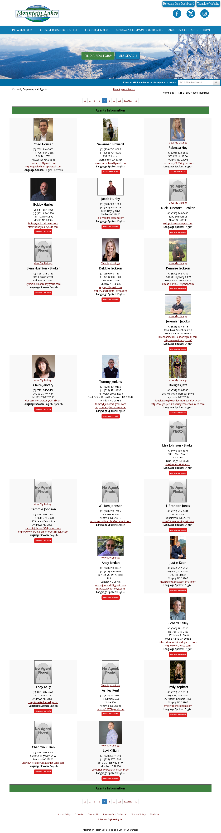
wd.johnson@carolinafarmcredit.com (110, 521)
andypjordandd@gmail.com (110, 585)
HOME (206, 29)
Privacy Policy (139, 814)
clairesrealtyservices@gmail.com (43, 400)
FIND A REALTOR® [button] (23, 29)
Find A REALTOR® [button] (98, 56)
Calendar (79, 814)
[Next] (85, 100)
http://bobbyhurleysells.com (43, 227)
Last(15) (128, 100)
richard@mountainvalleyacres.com (178, 642)
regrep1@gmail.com (110, 287)
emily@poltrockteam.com (178, 705)
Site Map (154, 814)
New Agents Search (124, 89)
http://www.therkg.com (178, 645)
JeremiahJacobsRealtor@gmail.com (178, 336)
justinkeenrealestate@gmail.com (178, 581)
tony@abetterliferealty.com (43, 702)
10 (119, 100)
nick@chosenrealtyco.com (178, 223)
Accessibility (64, 814)
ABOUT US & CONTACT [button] (183, 29)
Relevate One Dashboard (178, 3)
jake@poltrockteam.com (110, 217)
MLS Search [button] (127, 56)
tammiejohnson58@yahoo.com (43, 528)
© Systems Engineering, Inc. (110, 819)
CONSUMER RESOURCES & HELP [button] (60, 29)
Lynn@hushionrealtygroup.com (43, 283)
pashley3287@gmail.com (110, 709)
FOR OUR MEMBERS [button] (98, 29)
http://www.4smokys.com (110, 588)
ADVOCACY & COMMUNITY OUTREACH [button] (139, 29)
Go (216, 82)
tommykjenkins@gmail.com (110, 404)
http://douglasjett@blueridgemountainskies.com (178, 404)
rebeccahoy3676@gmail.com (178, 163)
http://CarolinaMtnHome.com (110, 290)
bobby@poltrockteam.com (43, 223)
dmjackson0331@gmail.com (178, 283)
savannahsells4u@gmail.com (110, 163)
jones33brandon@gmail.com (178, 521)
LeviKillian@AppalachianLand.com (110, 769)
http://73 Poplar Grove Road (110, 407)
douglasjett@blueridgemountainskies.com (178, 400)
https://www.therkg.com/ (178, 340)
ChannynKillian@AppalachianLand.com (43, 762)
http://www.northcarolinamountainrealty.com (43, 531)
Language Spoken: (34, 170)
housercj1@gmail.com (43, 163)
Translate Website (208, 3)
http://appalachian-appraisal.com (43, 166)
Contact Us (93, 814)
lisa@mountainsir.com (178, 464)
